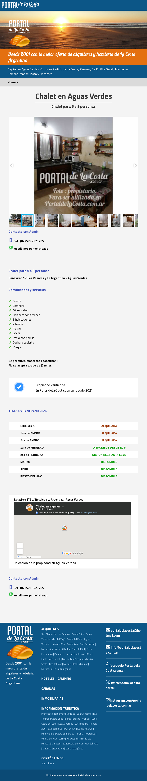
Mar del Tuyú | (59, 639)
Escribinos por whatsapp (31, 248)
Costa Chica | (78, 634)
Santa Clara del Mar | (52, 664)
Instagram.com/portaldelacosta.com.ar (123, 703)
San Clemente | (49, 634)
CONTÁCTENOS (52, 758)
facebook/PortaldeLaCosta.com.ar (123, 668)
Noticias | (71, 714)
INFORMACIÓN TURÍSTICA (60, 708)
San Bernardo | (88, 644)
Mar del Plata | (70, 664)
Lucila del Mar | (58, 644)
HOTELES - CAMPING (56, 678)
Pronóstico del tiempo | (53, 714)
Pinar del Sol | (79, 649)
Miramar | (47, 748)
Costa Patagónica (62, 669)
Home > (13, 82)
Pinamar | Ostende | (64, 654)
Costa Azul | (73, 644)
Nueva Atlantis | (63, 649)
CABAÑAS (48, 688)
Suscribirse (47, 763)
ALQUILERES (50, 628)
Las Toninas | (64, 634)
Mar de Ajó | (47, 649)
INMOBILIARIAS (52, 698)
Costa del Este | (75, 639)
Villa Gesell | (55, 659)
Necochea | (59, 748)
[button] (12, 165)
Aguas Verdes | (66, 724)
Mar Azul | (90, 659)
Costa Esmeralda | (65, 733)
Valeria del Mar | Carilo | (53, 738)
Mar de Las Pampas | (73, 659)
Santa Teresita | (73, 719)
